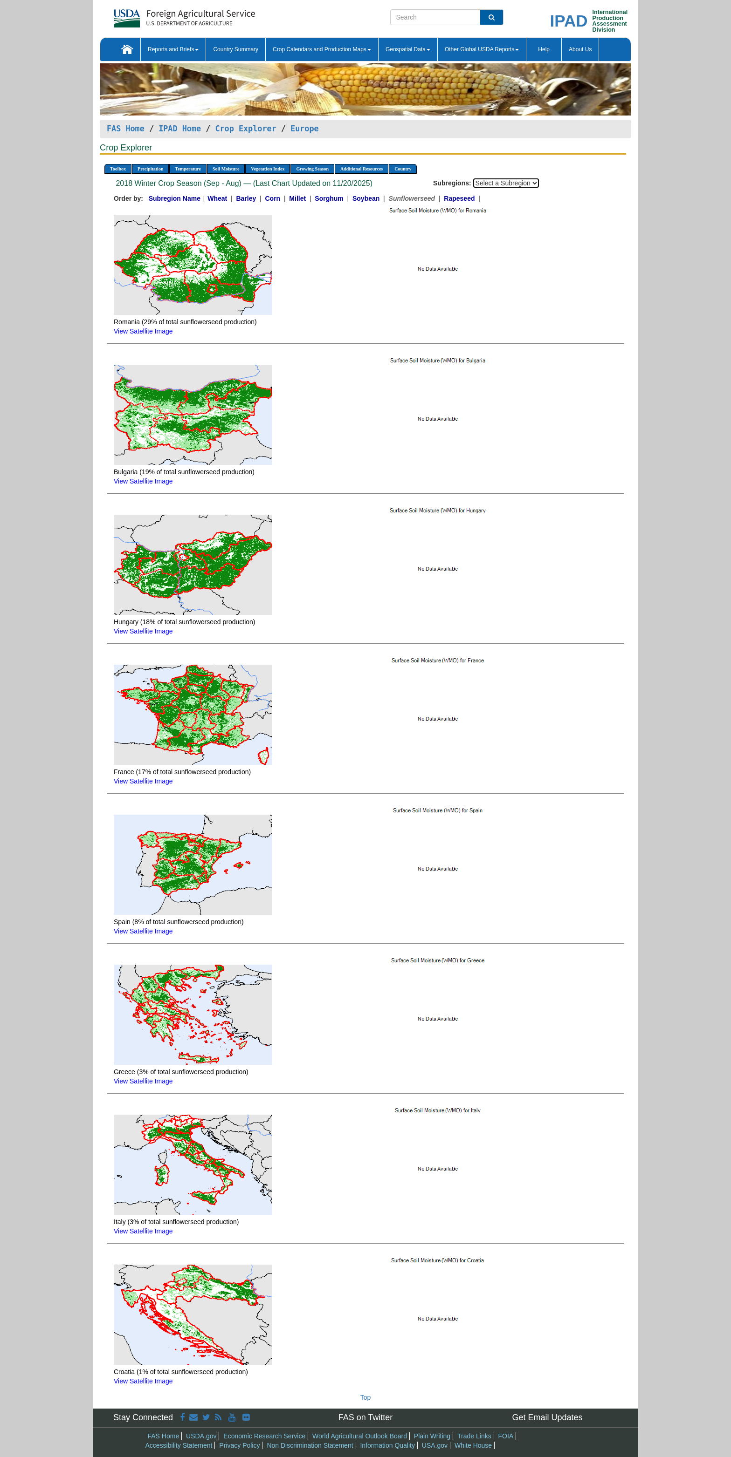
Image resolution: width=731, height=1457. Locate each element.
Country (402, 168)
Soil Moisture (226, 168)
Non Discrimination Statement (310, 1445)
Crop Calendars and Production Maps (322, 49)
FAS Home (126, 128)
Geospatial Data (408, 49)
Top (365, 1397)
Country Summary (235, 49)
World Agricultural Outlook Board (359, 1436)
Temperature (188, 168)
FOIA (506, 1436)
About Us (580, 49)
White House (473, 1445)
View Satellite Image (143, 331)
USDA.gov (201, 1436)
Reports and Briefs (173, 49)
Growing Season (312, 168)
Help (543, 49)
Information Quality (387, 1445)
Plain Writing (432, 1436)
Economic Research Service (264, 1436)
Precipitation (150, 168)
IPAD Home (180, 128)
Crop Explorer (245, 128)
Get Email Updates (547, 1417)
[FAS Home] (161, 15)
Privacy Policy (239, 1445)
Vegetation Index (267, 168)
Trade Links (474, 1436)
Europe (304, 128)
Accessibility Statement (179, 1445)
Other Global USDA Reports (482, 49)
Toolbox (118, 168)
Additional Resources (361, 168)
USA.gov (435, 1445)
